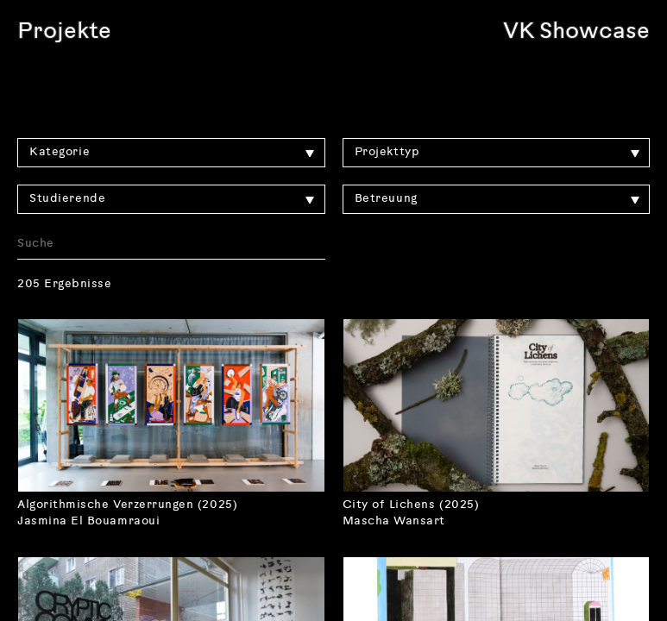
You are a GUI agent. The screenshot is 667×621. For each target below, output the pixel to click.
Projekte (64, 32)
